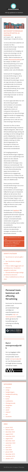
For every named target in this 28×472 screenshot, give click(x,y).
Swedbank (16, 210)
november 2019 (10, 456)
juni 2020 (8, 445)
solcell (7, 410)
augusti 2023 (9, 434)
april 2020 (8, 447)
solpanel (8, 412)
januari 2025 (9, 427)
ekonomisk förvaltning (15, 59)
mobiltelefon (9, 401)
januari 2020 (9, 452)
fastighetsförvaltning (17, 39)
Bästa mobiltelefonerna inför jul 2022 (13, 238)
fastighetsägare (7, 39)
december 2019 (10, 454)
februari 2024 (10, 429)
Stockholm (9, 416)
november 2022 (10, 436)
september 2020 (10, 443)
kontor (7, 399)
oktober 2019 (9, 458)
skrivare (8, 407)
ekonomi (19, 37)
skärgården (9, 405)
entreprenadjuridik (15, 359)
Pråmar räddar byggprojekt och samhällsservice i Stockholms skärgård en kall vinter (12, 243)
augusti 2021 (9, 438)
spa (7, 414)
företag (8, 396)
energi (7, 390)
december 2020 (10, 441)
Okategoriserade (10, 403)
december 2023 (10, 432)
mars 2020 (9, 449)
